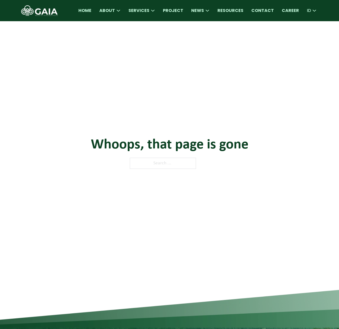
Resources (230, 10)
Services (138, 10)
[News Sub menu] (207, 10)
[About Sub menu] (118, 10)
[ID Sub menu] (314, 10)
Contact (262, 10)
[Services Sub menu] (152, 10)
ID (309, 10)
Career (290, 10)
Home (84, 10)
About (107, 10)
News (197, 10)
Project (173, 10)
